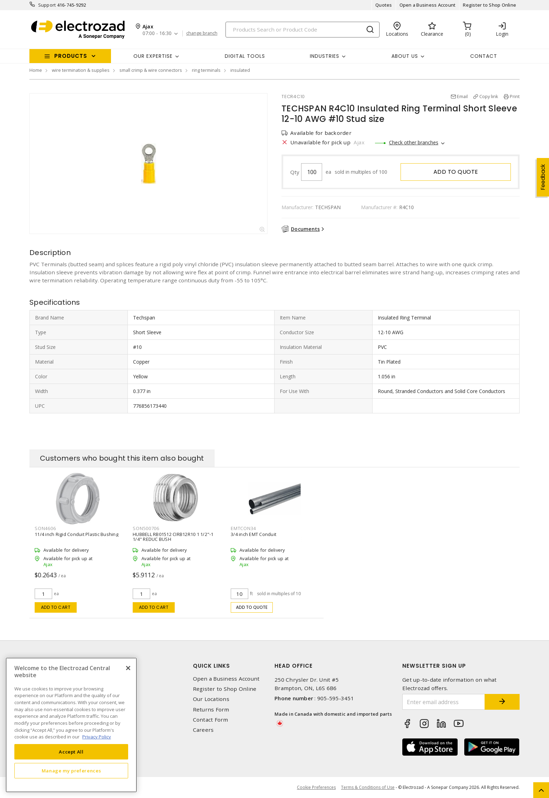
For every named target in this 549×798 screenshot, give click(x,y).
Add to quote (455, 172)
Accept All (71, 752)
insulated (240, 70)
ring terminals (206, 70)
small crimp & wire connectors (150, 70)
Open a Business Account (427, 5)
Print (515, 96)
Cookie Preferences (316, 787)
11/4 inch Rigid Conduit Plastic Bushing (76, 534)
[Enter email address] (443, 702)
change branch (201, 33)
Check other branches (413, 142)
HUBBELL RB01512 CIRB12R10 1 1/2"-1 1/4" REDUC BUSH (173, 536)
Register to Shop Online (489, 5)
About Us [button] (404, 56)
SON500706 (146, 528)
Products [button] (70, 56)
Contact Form (210, 719)
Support (47, 5)
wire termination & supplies (81, 70)
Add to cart (56, 607)
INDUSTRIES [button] (324, 56)
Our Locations (211, 699)
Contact (483, 56)
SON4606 (45, 528)
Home (35, 70)
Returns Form (211, 709)
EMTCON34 (243, 528)
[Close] (128, 668)
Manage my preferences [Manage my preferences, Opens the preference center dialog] (71, 771)
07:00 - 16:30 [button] (157, 33)
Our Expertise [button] (153, 56)
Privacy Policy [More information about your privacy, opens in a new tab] (96, 737)
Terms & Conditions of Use (368, 787)
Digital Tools (245, 56)
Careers (203, 730)
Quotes (383, 5)
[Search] (302, 29)
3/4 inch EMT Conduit (253, 534)
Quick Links (211, 665)
